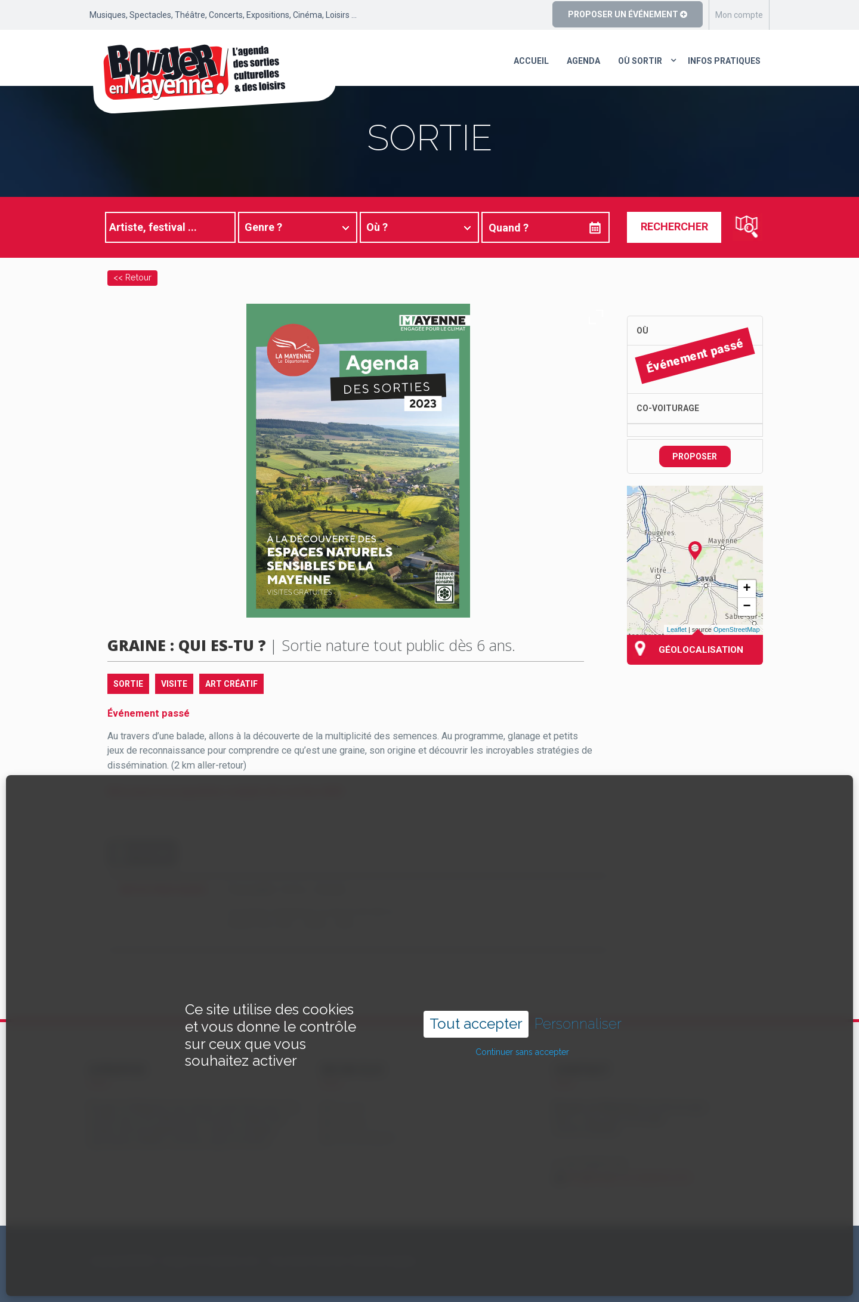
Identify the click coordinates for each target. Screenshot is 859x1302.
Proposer (694, 456)
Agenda (583, 61)
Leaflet (677, 629)
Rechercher (674, 226)
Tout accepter (476, 983)
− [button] (746, 607)
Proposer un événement (627, 14)
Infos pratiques (724, 61)
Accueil (531, 61)
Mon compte (739, 15)
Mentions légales (384, 1261)
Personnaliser (578, 983)
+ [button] (746, 589)
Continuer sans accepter (522, 1011)
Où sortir (640, 61)
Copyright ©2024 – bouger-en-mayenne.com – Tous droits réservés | (218, 1261)
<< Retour (132, 277)
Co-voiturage (667, 408)
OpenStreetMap (736, 629)
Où (642, 330)
